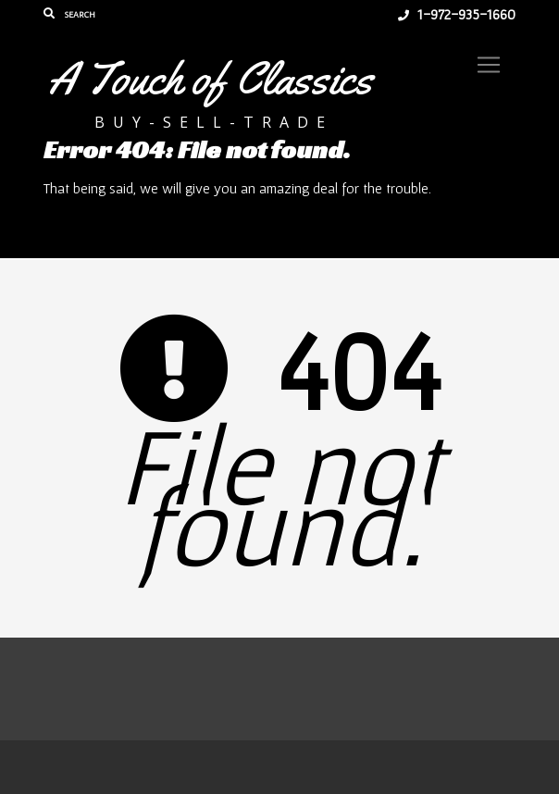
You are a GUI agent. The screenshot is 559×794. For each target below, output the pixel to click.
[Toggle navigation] (489, 64)
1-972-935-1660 (457, 14)
